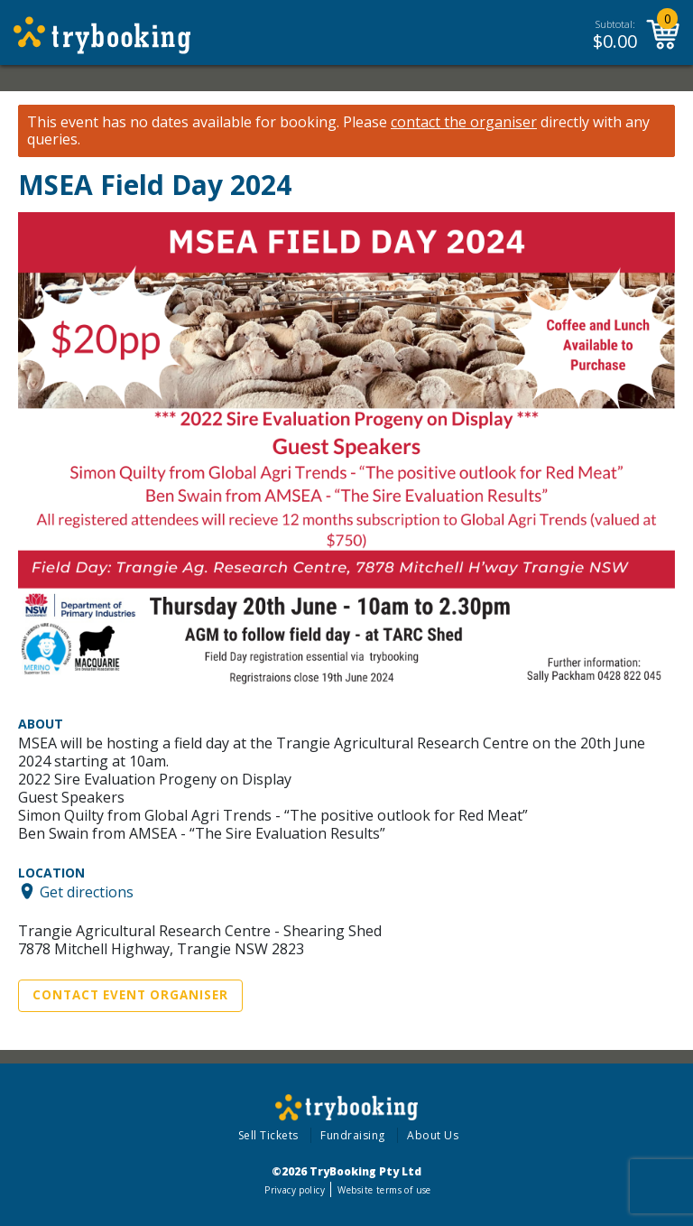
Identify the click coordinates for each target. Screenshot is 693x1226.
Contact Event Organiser (130, 995)
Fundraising (352, 1135)
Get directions (87, 891)
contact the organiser (464, 122)
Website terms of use (383, 1190)
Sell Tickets (268, 1135)
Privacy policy (294, 1190)
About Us (432, 1135)
